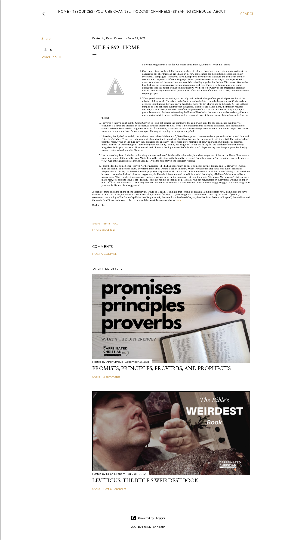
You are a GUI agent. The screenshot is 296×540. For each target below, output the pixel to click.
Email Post (110, 223)
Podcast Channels (151, 11)
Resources (82, 11)
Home (63, 11)
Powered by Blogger (148, 518)
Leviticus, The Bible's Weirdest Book (145, 480)
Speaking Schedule (192, 11)
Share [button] (46, 39)
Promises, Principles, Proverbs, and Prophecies (161, 368)
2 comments (111, 376)
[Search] (247, 13)
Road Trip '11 (51, 57)
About (219, 11)
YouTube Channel (113, 11)
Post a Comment (105, 253)
